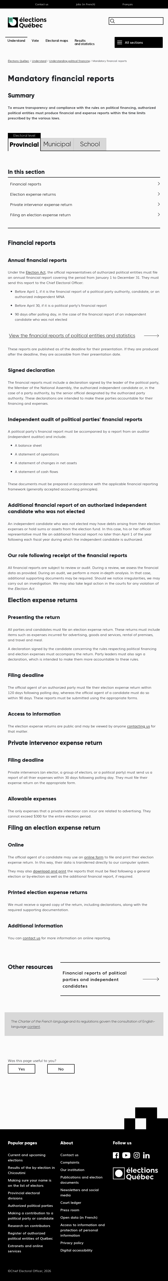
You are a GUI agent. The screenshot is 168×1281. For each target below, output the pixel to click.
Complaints (69, 1162)
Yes (21, 1069)
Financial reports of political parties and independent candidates (95, 979)
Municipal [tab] (57, 144)
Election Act (36, 272)
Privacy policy (72, 1242)
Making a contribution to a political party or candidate (31, 1215)
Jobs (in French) (85, 4)
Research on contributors (29, 1225)
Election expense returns (33, 194)
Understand (16, 40)
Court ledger (70, 1202)
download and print (49, 870)
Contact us (41, 4)
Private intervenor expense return (41, 204)
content (33, 1027)
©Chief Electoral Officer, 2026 (29, 1271)
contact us (31, 937)
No (61, 1069)
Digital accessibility (76, 1250)
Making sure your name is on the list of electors (29, 1182)
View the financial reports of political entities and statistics (72, 335)
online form (93, 856)
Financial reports (25, 183)
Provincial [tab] (24, 144)
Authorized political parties (30, 1205)
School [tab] (90, 144)
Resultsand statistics (84, 42)
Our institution (72, 1169)
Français (127, 4)
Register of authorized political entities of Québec (30, 1235)
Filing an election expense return (40, 214)
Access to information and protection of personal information (82, 1230)
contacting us (138, 726)
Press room (69, 1209)
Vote (35, 40)
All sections (134, 42)
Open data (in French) (78, 1217)
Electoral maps (57, 40)
